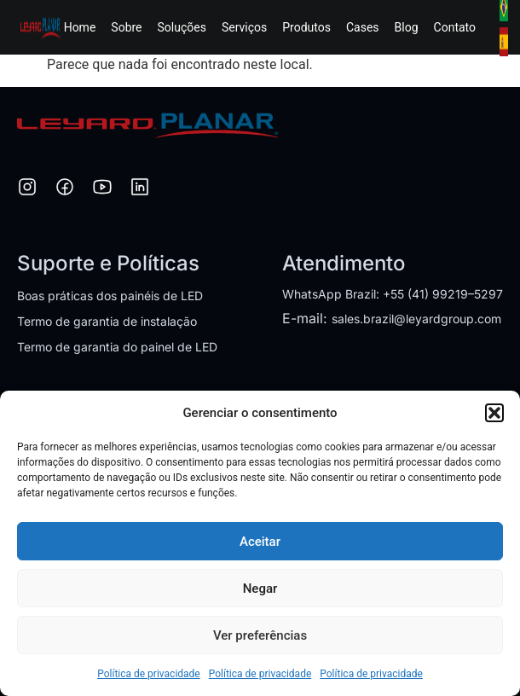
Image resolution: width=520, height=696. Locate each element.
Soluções (182, 27)
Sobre (126, 27)
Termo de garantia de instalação (107, 321)
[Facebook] (65, 189)
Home (80, 27)
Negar (260, 588)
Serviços (244, 27)
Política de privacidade (148, 674)
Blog (407, 27)
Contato (455, 27)
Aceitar (260, 541)
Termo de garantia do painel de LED (117, 346)
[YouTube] (102, 189)
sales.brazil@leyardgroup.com (416, 318)
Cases (362, 27)
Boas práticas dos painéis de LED (110, 295)
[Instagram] (27, 189)
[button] (494, 412)
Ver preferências (260, 635)
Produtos (306, 27)
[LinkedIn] (140, 189)
